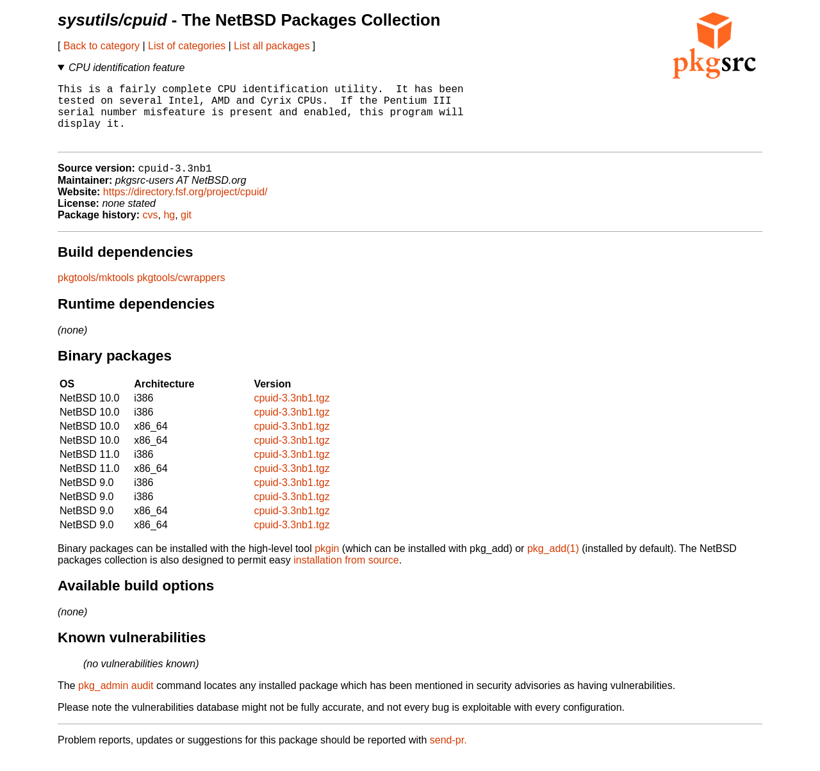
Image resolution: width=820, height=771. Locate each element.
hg (169, 229)
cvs (150, 229)
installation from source (346, 574)
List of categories (187, 45)
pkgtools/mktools (96, 292)
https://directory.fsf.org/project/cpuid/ (185, 206)
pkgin (327, 563)
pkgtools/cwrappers (181, 292)
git (186, 229)
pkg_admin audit (115, 700)
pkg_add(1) (553, 563)
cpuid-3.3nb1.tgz (291, 412)
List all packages (271, 45)
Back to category (101, 45)
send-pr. (448, 754)
